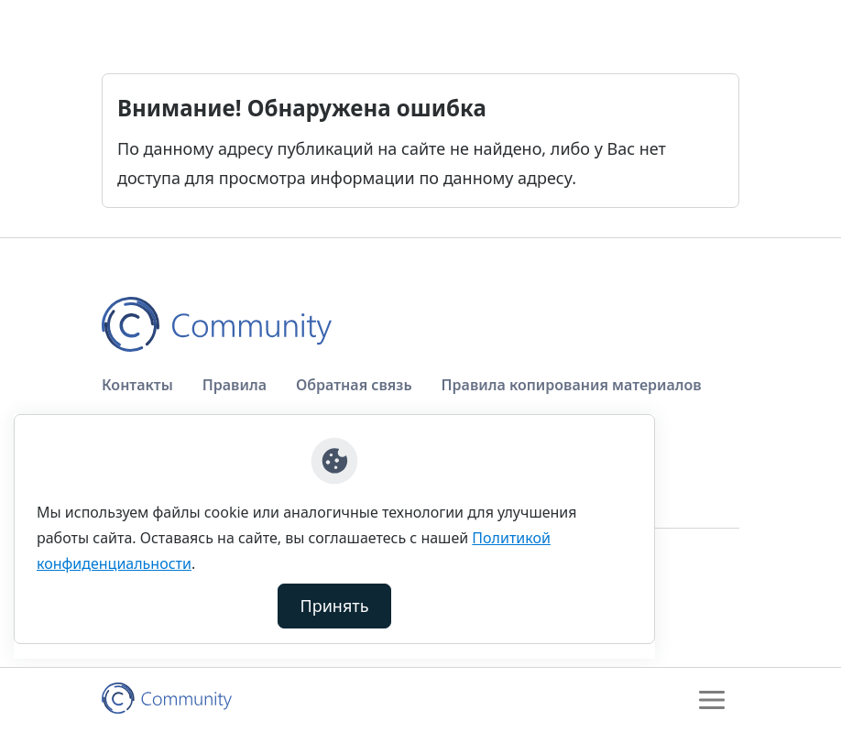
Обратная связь (354, 385)
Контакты (137, 385)
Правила (234, 385)
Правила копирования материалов (572, 385)
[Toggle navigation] (711, 700)
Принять (334, 606)
